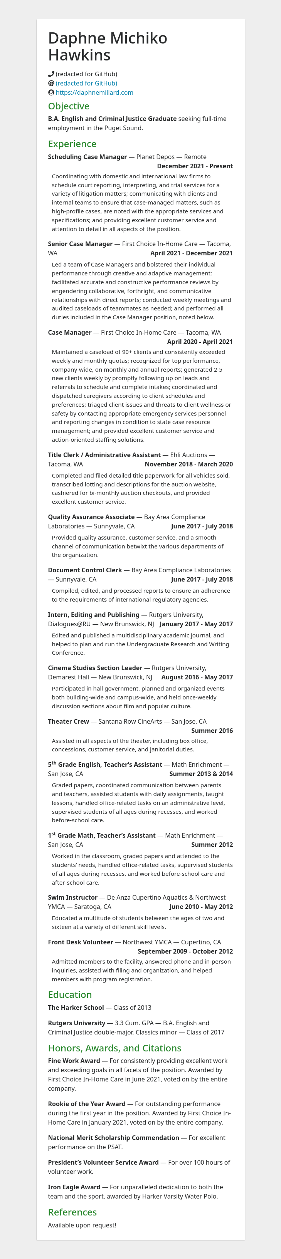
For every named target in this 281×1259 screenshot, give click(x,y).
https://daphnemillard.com (95, 92)
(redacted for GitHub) (86, 83)
